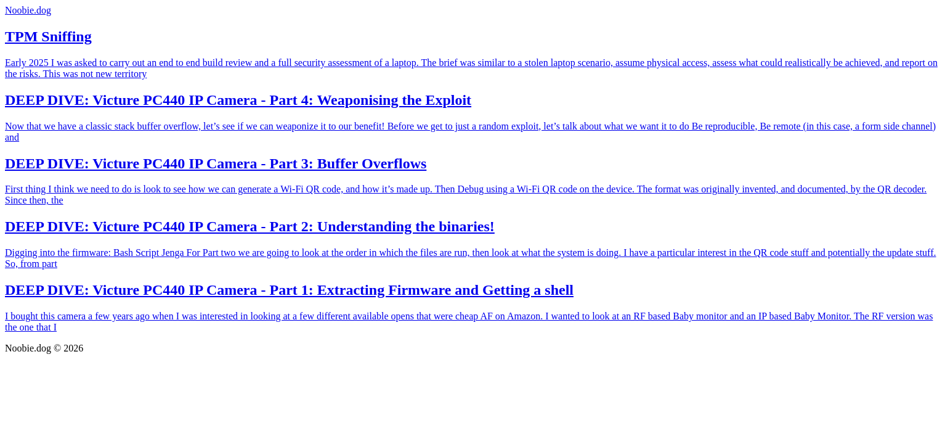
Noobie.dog (28, 10)
